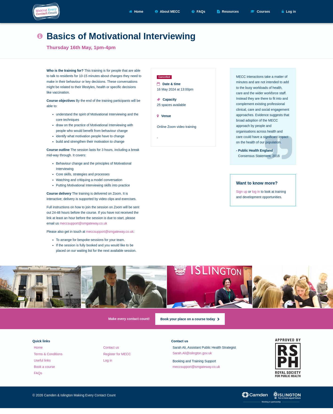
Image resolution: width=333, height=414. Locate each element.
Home (136, 11)
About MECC (167, 11)
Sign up (241, 191)
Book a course (44, 367)
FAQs (198, 11)
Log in (107, 360)
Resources (228, 11)
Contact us (111, 347)
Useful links (42, 360)
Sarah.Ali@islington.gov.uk (192, 353)
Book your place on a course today (190, 319)
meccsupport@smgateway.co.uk (83, 223)
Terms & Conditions (48, 354)
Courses (260, 11)
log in (256, 191)
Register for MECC (117, 354)
